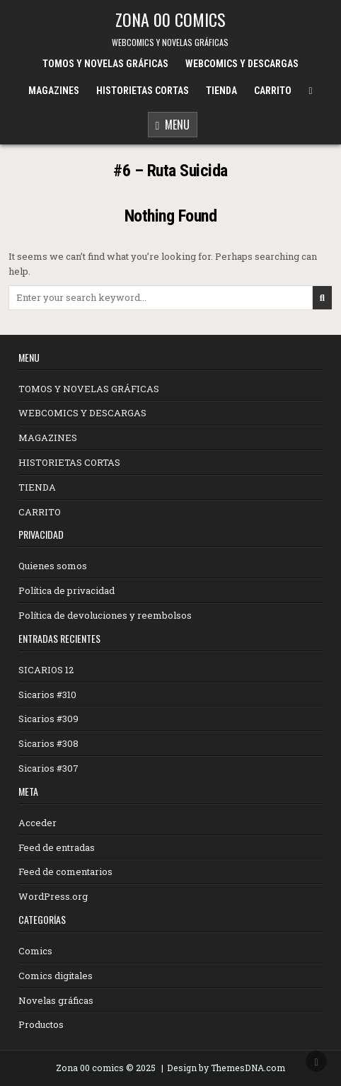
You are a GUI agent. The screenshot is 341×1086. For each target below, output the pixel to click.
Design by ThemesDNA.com (226, 1067)
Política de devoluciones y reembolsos (105, 615)
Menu (173, 125)
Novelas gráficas (55, 1000)
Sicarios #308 (48, 743)
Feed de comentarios (65, 871)
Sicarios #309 (48, 718)
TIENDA (221, 90)
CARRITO (272, 90)
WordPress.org (53, 896)
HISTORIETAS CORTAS (142, 90)
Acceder (37, 822)
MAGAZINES (53, 90)
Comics (35, 950)
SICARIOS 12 (46, 669)
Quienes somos (52, 565)
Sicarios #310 (47, 694)
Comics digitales (55, 975)
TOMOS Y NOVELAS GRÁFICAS (105, 63)
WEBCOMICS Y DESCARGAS (242, 63)
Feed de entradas (56, 847)
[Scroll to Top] (316, 1061)
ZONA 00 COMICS (170, 19)
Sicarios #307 (48, 768)
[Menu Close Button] (310, 91)
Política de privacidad (66, 590)
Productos (41, 1024)
